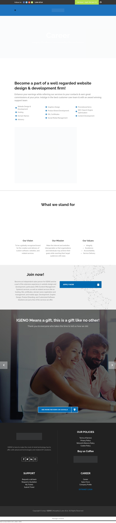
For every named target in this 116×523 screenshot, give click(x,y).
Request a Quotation (29, 482)
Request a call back (29, 479)
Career (85, 479)
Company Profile (86, 485)
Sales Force (85, 482)
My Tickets (29, 485)
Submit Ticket (29, 487)
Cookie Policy (86, 446)
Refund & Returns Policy (86, 443)
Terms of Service (85, 438)
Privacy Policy (85, 440)
